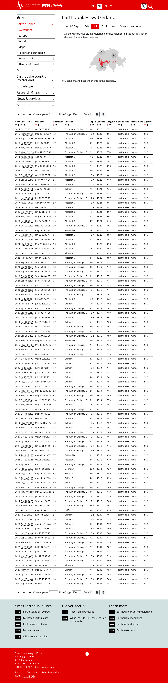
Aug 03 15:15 (27, 156)
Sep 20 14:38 (27, 501)
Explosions (108, 26)
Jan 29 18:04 (27, 565)
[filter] (18, 124)
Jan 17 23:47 (27, 556)
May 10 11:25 (27, 345)
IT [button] (111, 6)
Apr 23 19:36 (27, 308)
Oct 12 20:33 (27, 175)
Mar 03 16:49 (27, 569)
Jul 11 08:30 (26, 143)
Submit (88, 114)
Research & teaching (36, 92)
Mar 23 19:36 (27, 133)
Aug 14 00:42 (27, 473)
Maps (22, 47)
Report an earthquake (32, 52)
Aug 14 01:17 (27, 478)
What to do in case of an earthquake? (88, 619)
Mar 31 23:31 (27, 427)
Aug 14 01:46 (27, 482)
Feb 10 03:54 (27, 418)
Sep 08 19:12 (27, 583)
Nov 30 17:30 (27, 409)
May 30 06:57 (27, 147)
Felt (87, 26)
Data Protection (51, 672)
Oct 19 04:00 (27, 358)
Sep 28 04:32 (27, 335)
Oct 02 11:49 (27, 331)
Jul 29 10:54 (26, 547)
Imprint (19, 672)
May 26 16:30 (27, 340)
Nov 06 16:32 (27, 505)
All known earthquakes (35, 636)
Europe (23, 35)
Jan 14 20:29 (27, 257)
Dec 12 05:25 (27, 253)
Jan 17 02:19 (27, 211)
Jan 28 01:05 (27, 234)
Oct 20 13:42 (27, 432)
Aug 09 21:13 (27, 455)
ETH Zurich (29, 675)
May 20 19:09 (27, 395)
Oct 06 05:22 (27, 129)
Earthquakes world (127, 630)
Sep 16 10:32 (27, 262)
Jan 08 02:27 (27, 445)
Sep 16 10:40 (27, 276)
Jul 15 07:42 (26, 367)
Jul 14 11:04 (26, 299)
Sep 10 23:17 (27, 312)
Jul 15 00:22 (26, 377)
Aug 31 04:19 (27, 524)
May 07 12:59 (27, 491)
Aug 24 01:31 (27, 230)
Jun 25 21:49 (27, 579)
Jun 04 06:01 (27, 221)
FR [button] (105, 6)
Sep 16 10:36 (27, 271)
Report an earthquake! (82, 611)
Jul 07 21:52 (26, 514)
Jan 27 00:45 (27, 161)
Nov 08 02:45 (27, 450)
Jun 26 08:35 (27, 198)
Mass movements (130, 26)
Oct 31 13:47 (27, 248)
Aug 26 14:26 (27, 189)
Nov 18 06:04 (27, 184)
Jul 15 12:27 (26, 372)
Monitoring (36, 70)
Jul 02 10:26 (26, 560)
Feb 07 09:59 (27, 468)
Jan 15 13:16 (27, 496)
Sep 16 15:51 (27, 280)
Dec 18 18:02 (27, 413)
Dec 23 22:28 (27, 225)
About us (36, 104)
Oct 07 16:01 (27, 170)
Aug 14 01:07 (27, 510)
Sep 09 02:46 (27, 179)
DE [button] (92, 6)
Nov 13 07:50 (27, 354)
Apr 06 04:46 (27, 574)
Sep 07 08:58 (27, 537)
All (95, 26)
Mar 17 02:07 (27, 487)
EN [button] (99, 6)
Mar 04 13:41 (27, 349)
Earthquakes (36, 24)
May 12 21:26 (27, 152)
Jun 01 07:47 (27, 322)
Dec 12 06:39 (27, 239)
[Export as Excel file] (97, 114)
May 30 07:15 (27, 216)
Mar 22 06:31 (27, 244)
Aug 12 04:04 (27, 381)
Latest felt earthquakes (35, 618)
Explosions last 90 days (35, 624)
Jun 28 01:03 (27, 533)
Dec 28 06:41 (27, 207)
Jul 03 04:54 (26, 551)
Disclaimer (33, 672)
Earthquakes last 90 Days (37, 611)
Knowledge (36, 86)
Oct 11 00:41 (27, 326)
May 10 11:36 (27, 390)
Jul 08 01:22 (26, 193)
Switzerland (26, 30)
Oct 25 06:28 (27, 459)
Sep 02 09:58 (27, 138)
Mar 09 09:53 (27, 166)
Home (23, 17)
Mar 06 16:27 (27, 294)
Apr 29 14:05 (27, 441)
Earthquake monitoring (129, 618)
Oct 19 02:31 (27, 400)
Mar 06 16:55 (27, 542)
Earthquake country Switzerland (36, 78)
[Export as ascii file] (103, 114)
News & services (36, 98)
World (22, 41)
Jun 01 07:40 (27, 363)
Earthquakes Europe (128, 624)
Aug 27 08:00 (27, 202)
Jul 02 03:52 (26, 519)
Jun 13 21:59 (27, 303)
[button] (27, 5)
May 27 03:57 (27, 404)
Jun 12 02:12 (27, 386)
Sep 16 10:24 (27, 267)
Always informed (37, 64)
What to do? (37, 58)
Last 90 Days (72, 26)
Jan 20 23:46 (27, 317)
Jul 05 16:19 (26, 528)
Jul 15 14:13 (26, 285)
